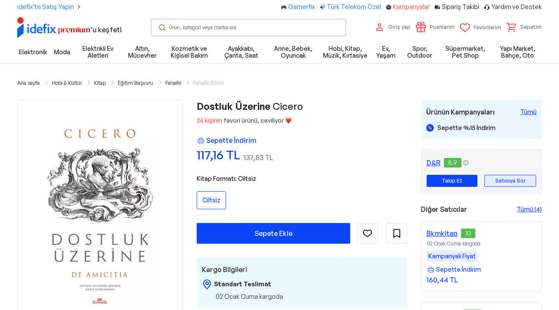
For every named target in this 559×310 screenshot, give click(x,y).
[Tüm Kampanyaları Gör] (528, 112)
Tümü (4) (529, 209)
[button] (524, 27)
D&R (433, 162)
